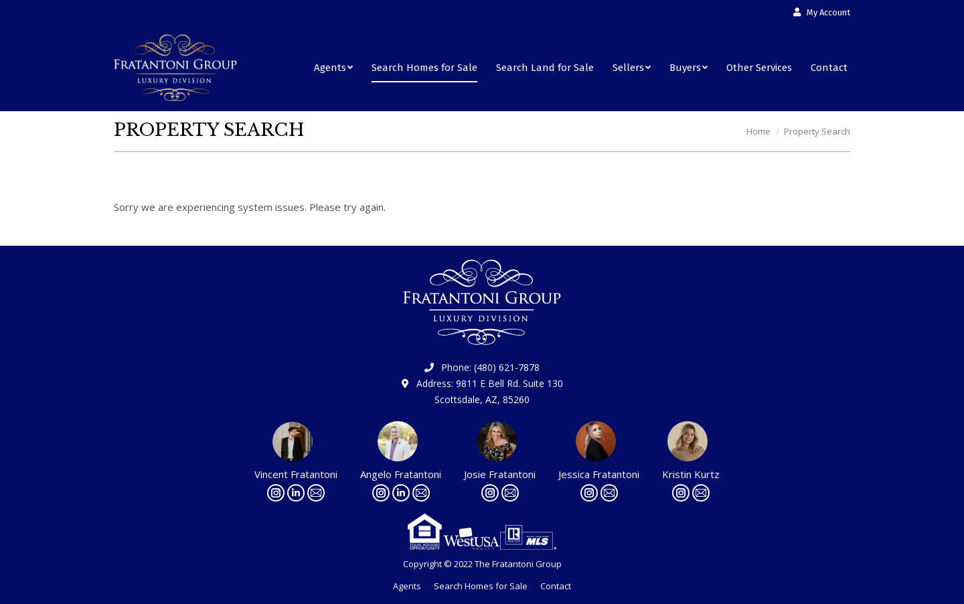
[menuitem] (821, 12)
